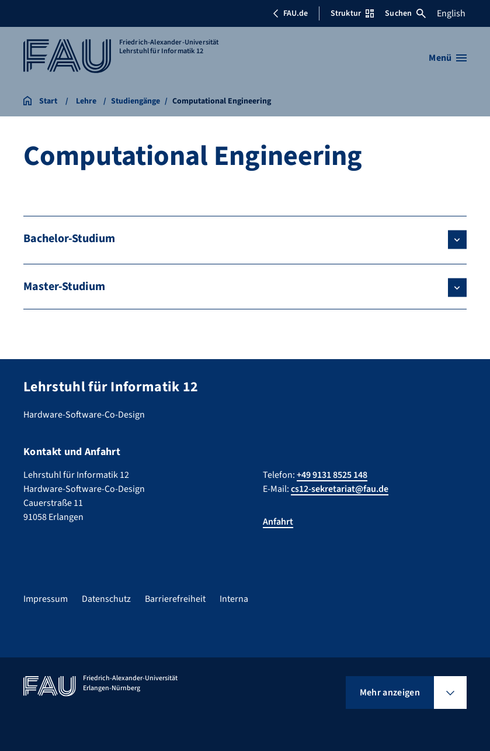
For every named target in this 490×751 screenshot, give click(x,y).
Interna (234, 598)
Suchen (405, 13)
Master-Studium (64, 286)
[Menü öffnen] (448, 58)
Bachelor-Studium (69, 238)
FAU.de (290, 13)
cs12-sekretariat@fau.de (339, 489)
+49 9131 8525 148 (332, 474)
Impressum (45, 598)
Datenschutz (106, 598)
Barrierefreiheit (175, 598)
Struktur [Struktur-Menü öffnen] (352, 13)
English (451, 13)
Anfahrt (278, 521)
